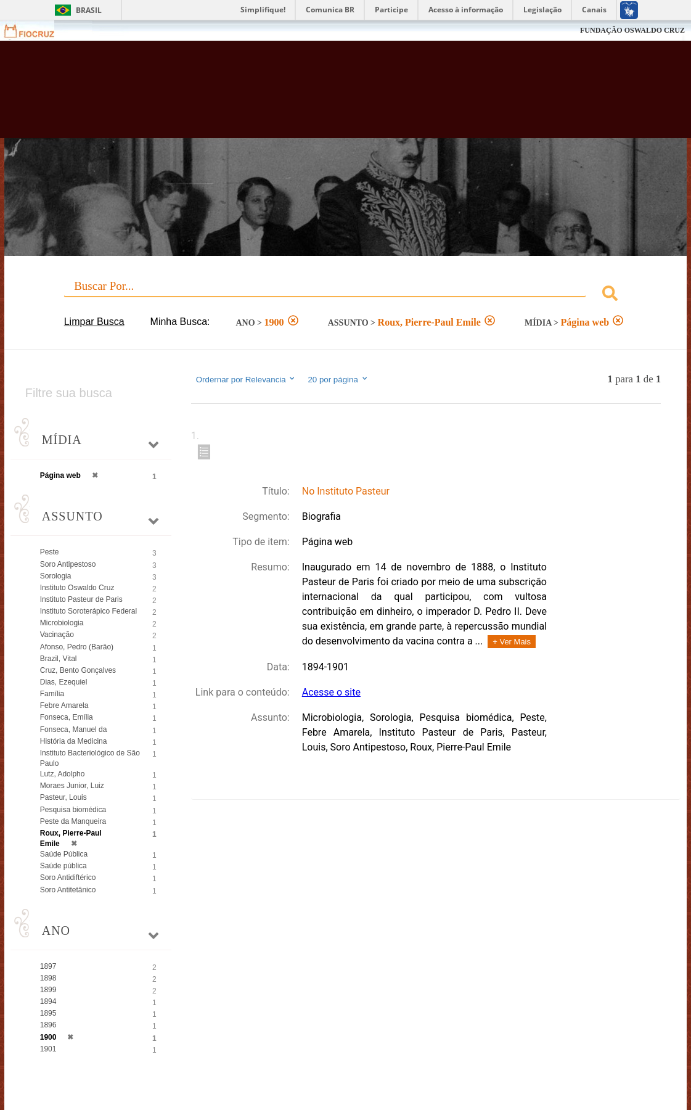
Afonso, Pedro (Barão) (76, 647)
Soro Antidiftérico (68, 877)
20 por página (338, 379)
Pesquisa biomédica (73, 809)
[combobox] (346, 295)
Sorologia (56, 576)
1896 (48, 1025)
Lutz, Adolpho (62, 774)
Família (52, 693)
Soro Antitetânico (68, 890)
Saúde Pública (64, 854)
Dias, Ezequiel (64, 682)
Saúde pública (63, 865)
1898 (48, 978)
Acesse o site (331, 692)
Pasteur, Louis (63, 797)
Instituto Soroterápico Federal (88, 611)
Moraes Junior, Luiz (72, 785)
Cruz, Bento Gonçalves (78, 670)
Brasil (89, 10)
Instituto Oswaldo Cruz (77, 587)
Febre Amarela (64, 705)
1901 (48, 1049)
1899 (48, 989)
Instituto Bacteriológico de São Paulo (90, 758)
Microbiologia (62, 623)
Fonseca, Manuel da (73, 729)
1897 (48, 966)
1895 (48, 1013)
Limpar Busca (94, 321)
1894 (48, 1001)
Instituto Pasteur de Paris (81, 599)
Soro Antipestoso (68, 564)
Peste (49, 552)
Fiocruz (36, 30)
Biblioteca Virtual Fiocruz (306, 95)
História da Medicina (73, 741)
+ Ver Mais (512, 641)
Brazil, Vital (58, 658)
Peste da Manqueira (73, 821)
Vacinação (57, 634)
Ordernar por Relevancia (246, 379)
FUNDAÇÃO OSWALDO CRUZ (632, 30)
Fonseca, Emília (66, 717)
